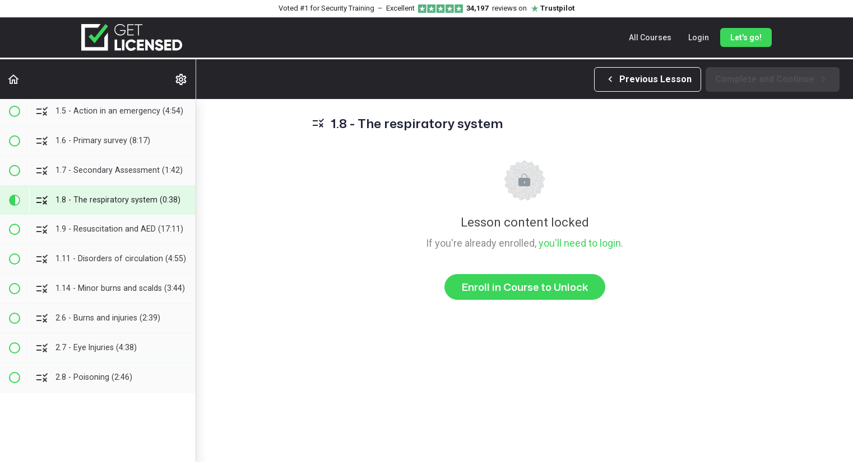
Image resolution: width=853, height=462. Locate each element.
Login (698, 37)
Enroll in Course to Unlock (525, 287)
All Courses (650, 37)
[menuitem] (182, 79)
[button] (14, 79)
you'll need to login (580, 243)
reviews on (520, 8)
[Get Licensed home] (131, 37)
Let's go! (746, 37)
